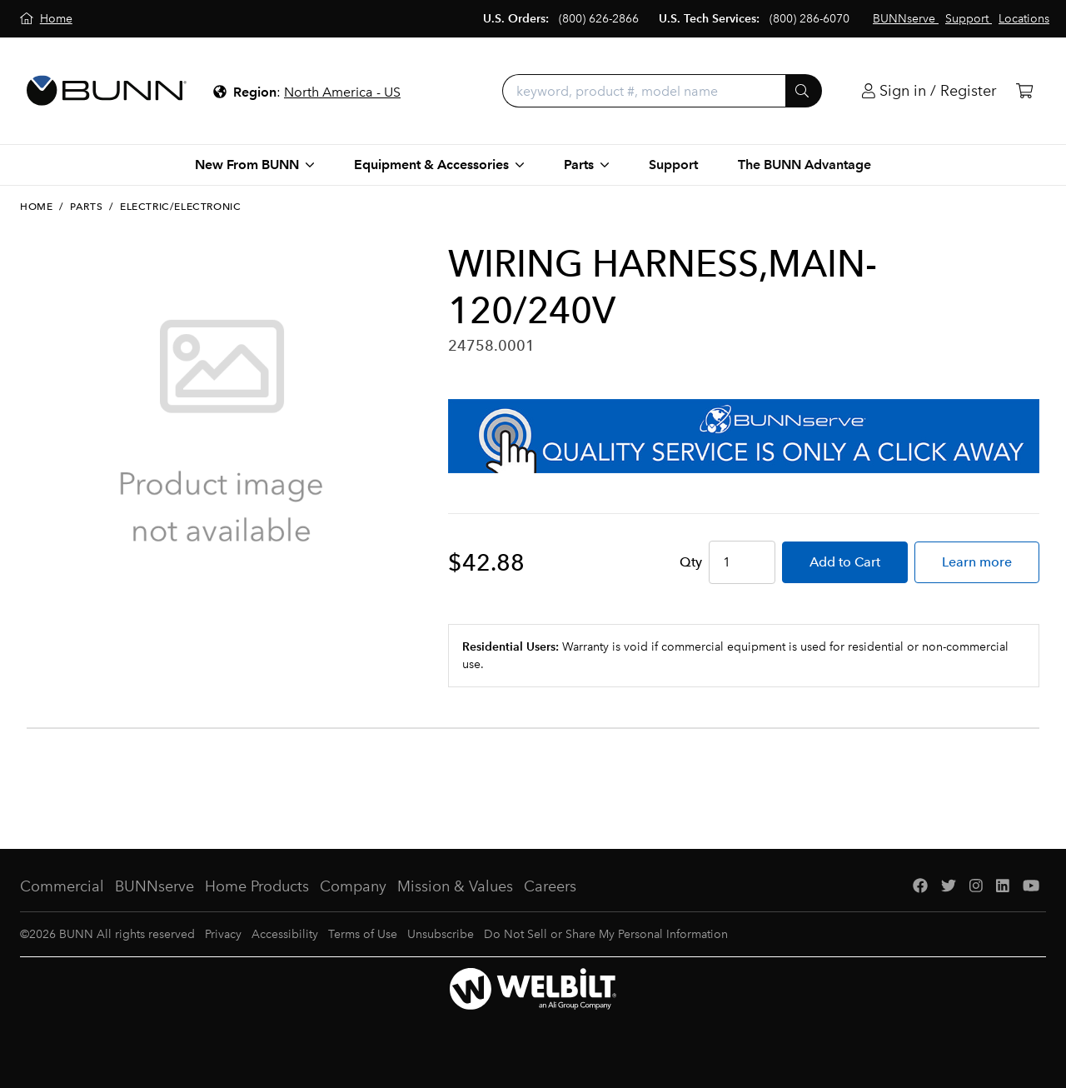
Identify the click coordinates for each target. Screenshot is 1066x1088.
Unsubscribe (440, 934)
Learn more (977, 562)
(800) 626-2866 (599, 19)
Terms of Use (362, 934)
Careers (550, 886)
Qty (691, 562)
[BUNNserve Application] (743, 436)
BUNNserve (154, 886)
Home (36, 206)
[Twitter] (948, 887)
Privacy (223, 934)
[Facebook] (920, 887)
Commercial (62, 886)
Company (353, 886)
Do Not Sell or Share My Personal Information (606, 934)
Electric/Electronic (180, 206)
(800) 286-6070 (809, 19)
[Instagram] (976, 887)
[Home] (46, 18)
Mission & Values (455, 886)
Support (673, 164)
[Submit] (803, 90)
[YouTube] (1031, 887)
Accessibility (285, 934)
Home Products (257, 886)
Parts (86, 206)
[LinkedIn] (1002, 887)
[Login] (929, 91)
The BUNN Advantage (804, 164)
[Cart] (1024, 91)
